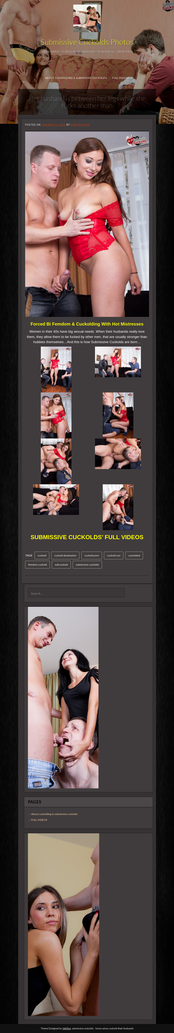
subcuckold (61, 564)
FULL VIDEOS (120, 77)
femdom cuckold (37, 564)
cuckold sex (113, 555)
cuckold (41, 555)
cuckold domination (65, 555)
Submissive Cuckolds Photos (87, 41)
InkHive (67, 1028)
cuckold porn (91, 555)
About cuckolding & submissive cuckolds (76, 77)
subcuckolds (80, 124)
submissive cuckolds (87, 564)
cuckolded (134, 555)
